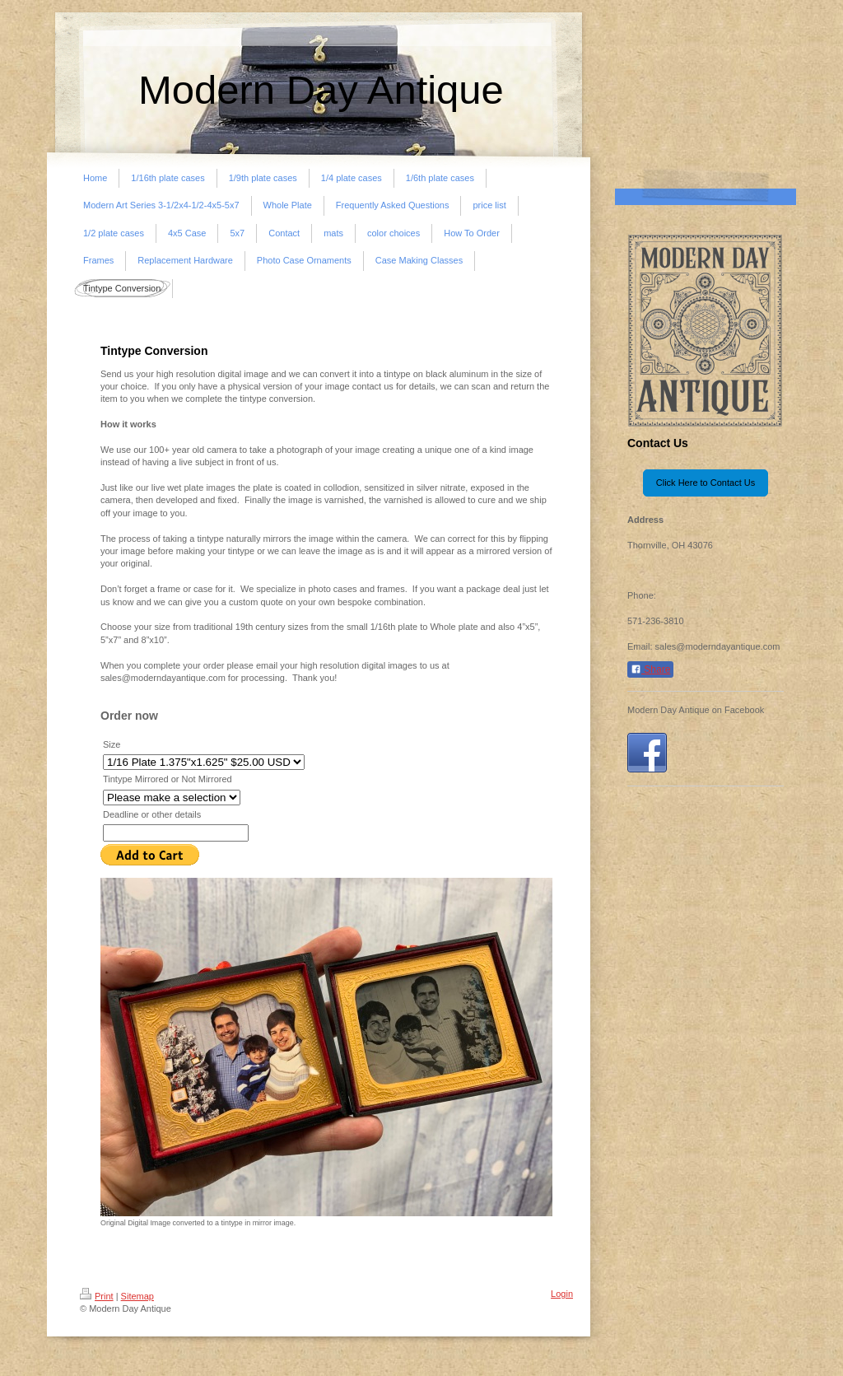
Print (97, 1296)
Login (562, 1294)
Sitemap (137, 1296)
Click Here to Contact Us (705, 482)
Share (650, 669)
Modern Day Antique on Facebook (695, 710)
